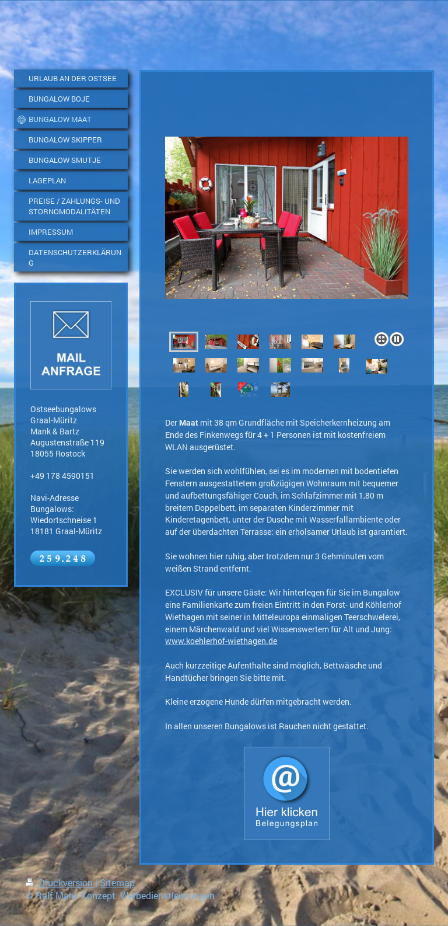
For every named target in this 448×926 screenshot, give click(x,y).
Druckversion (60, 882)
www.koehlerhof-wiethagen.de (221, 640)
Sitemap (117, 882)
